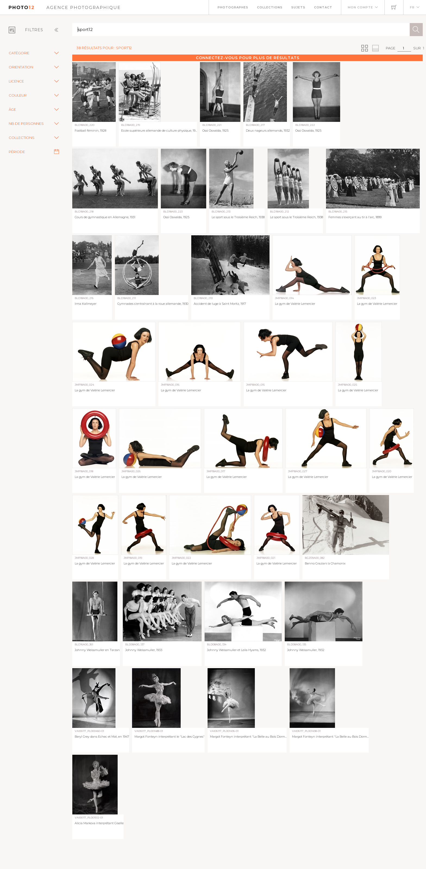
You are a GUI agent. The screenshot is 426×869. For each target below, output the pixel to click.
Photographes (233, 7)
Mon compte (360, 7)
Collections (270, 7)
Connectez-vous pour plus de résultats (247, 57)
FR (412, 7)
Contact (323, 7)
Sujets (298, 7)
